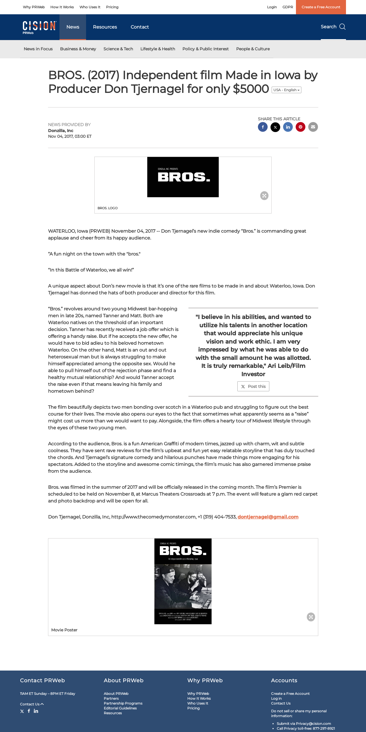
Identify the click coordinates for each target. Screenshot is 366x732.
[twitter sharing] (275, 127)
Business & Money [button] (78, 48)
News (72, 27)
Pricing (112, 7)
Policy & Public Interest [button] (205, 48)
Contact (140, 27)
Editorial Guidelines (120, 708)
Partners (111, 698)
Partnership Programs (123, 703)
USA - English (286, 90)
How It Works (62, 7)
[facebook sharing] (263, 127)
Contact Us (32, 704)
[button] (183, 177)
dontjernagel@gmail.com (268, 517)
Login (272, 7)
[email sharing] (313, 127)
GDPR (288, 7)
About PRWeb (116, 693)
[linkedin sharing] (288, 127)
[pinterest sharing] (300, 127)
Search (333, 26)
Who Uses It (89, 7)
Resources (105, 27)
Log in (276, 698)
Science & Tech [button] (118, 48)
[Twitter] (22, 711)
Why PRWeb (34, 7)
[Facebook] (28, 711)
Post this (253, 386)
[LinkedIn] (36, 711)
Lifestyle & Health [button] (157, 48)
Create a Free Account (321, 7)
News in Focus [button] (38, 48)
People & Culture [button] (253, 48)
